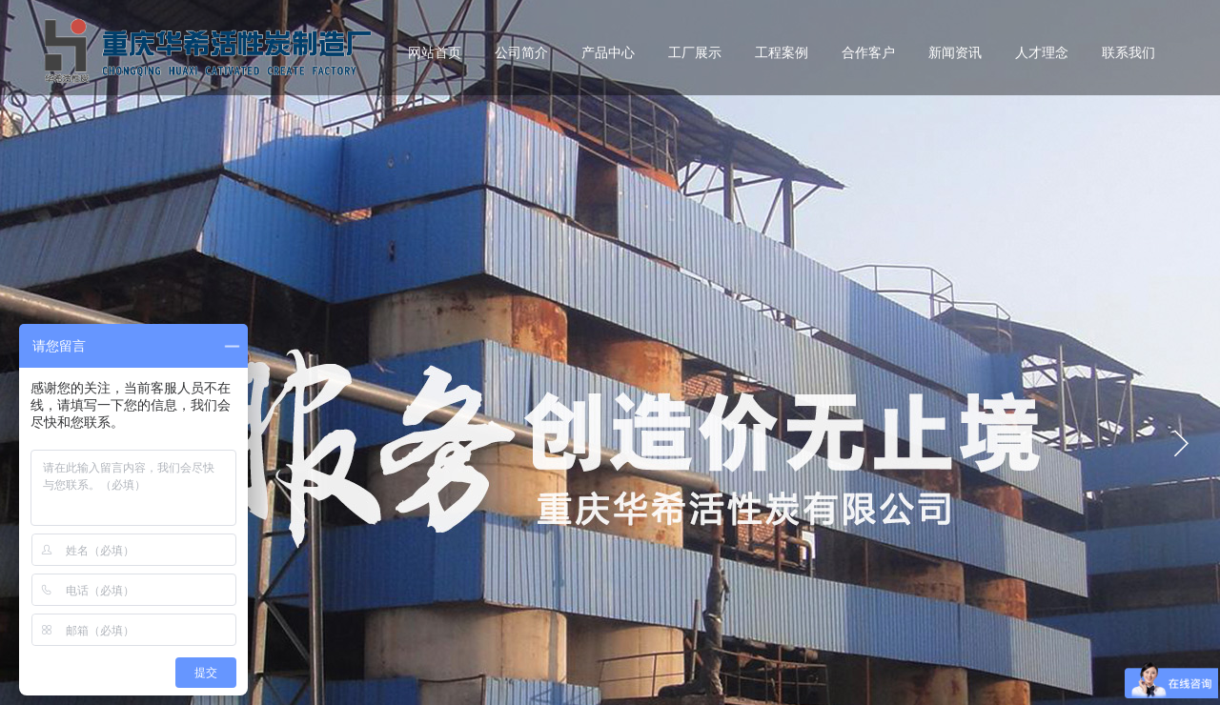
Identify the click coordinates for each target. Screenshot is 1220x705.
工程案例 (781, 53)
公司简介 (521, 53)
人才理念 (1041, 53)
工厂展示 (695, 53)
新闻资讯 (955, 53)
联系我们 (1128, 53)
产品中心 (608, 53)
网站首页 (434, 53)
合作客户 (868, 53)
